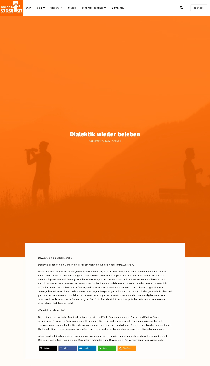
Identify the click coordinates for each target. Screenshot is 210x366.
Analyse (116, 140)
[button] (48, 348)
